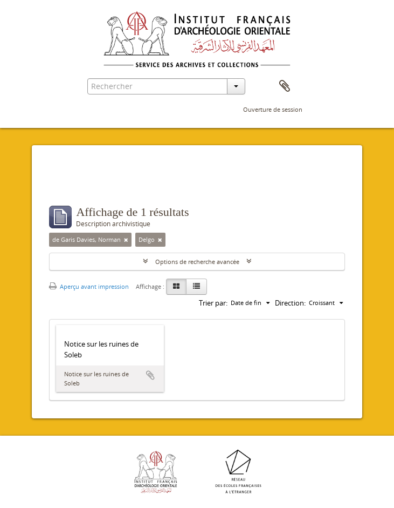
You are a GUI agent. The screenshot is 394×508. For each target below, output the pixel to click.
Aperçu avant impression (89, 286)
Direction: (290, 303)
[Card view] (176, 287)
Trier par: (213, 303)
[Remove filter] (126, 239)
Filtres (75, 184)
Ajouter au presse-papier (150, 375)
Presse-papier (284, 86)
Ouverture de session (272, 109)
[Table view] (196, 287)
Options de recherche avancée (197, 262)
